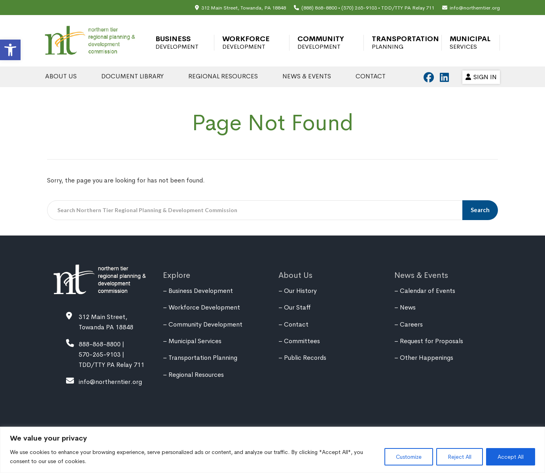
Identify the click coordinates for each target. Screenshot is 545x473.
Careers (411, 324)
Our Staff (297, 307)
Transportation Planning (405, 42)
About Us (61, 76)
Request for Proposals (431, 341)
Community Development (320, 42)
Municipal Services (470, 42)
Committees (302, 341)
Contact (371, 76)
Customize (409, 456)
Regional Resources (223, 76)
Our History (300, 291)
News (408, 307)
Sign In (481, 77)
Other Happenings (426, 357)
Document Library (132, 76)
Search (480, 209)
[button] (10, 50)
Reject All (459, 456)
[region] (272, 450)
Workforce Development (246, 42)
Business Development (177, 42)
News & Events (306, 76)
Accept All (511, 456)
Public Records (305, 357)
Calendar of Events (427, 291)
